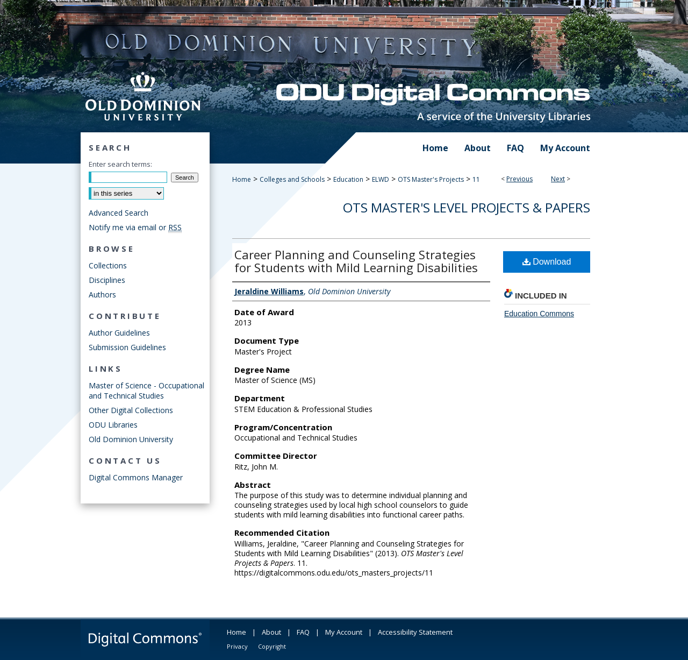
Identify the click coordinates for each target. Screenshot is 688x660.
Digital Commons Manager (136, 477)
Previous (519, 178)
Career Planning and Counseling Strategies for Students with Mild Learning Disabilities (356, 260)
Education (348, 179)
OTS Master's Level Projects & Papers (466, 207)
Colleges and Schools (292, 179)
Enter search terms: (120, 164)
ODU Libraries (113, 425)
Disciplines (107, 280)
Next (558, 178)
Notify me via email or (135, 227)
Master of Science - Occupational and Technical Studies (146, 390)
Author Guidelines (119, 333)
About (271, 632)
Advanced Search (118, 213)
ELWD (380, 179)
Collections (108, 265)
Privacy (237, 646)
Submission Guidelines (127, 347)
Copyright (272, 646)
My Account (343, 632)
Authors (102, 294)
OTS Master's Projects (431, 179)
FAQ (303, 632)
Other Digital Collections (131, 410)
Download (546, 261)
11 (476, 179)
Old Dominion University (131, 439)
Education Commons (539, 313)
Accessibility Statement (415, 632)
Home (241, 179)
